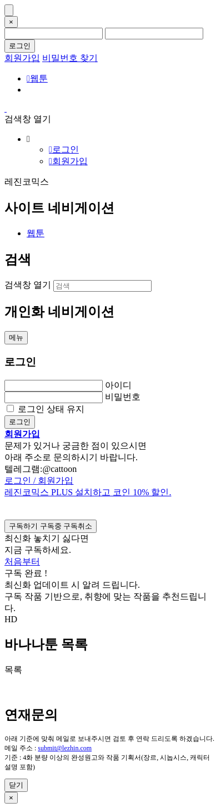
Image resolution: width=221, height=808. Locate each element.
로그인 (20, 46)
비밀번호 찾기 (70, 58)
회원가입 (22, 58)
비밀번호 (122, 397)
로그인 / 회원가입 (38, 480)
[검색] (102, 286)
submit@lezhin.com (65, 748)
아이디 (118, 385)
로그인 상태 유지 (51, 409)
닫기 (16, 785)
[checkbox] (50, 526)
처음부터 (22, 561)
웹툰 (37, 78)
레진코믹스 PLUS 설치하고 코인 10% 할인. (87, 492)
